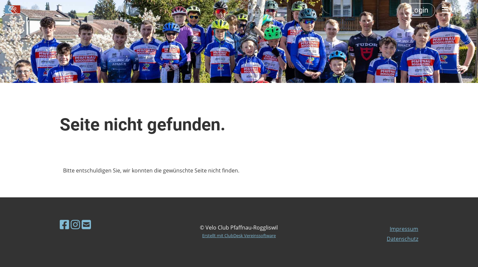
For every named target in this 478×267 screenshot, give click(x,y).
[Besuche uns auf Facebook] (64, 224)
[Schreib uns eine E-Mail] (86, 224)
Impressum (404, 229)
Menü (455, 10)
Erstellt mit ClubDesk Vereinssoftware (239, 235)
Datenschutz (402, 238)
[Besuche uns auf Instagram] (75, 224)
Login (419, 10)
